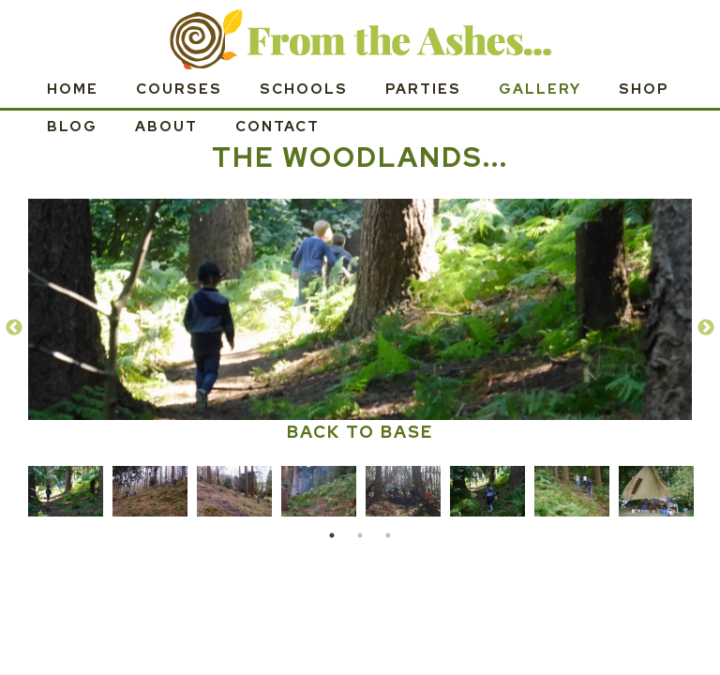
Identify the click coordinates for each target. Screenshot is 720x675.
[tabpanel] (65, 488)
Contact (277, 126)
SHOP (644, 89)
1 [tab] (331, 535)
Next (706, 328)
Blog (72, 126)
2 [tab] (360, 535)
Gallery (540, 89)
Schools (304, 89)
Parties (423, 89)
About (166, 126)
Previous (14, 328)
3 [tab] (388, 535)
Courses (179, 89)
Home (72, 89)
